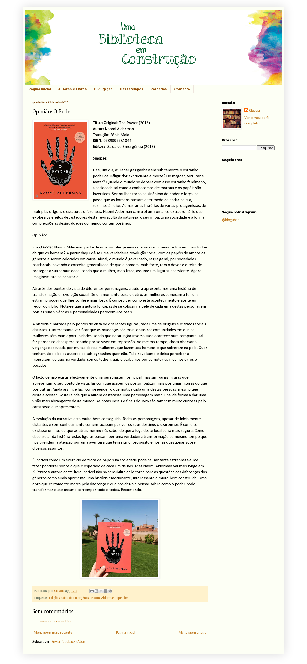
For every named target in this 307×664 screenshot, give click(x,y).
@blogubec (230, 220)
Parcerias (159, 89)
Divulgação (103, 89)
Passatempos (131, 89)
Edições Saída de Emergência (69, 598)
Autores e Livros (72, 89)
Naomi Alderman (103, 598)
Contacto (182, 89)
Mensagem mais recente (53, 633)
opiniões (122, 598)
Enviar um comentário (55, 621)
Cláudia (59, 591)
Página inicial (40, 89)
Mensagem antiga (192, 633)
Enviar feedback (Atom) (69, 642)
